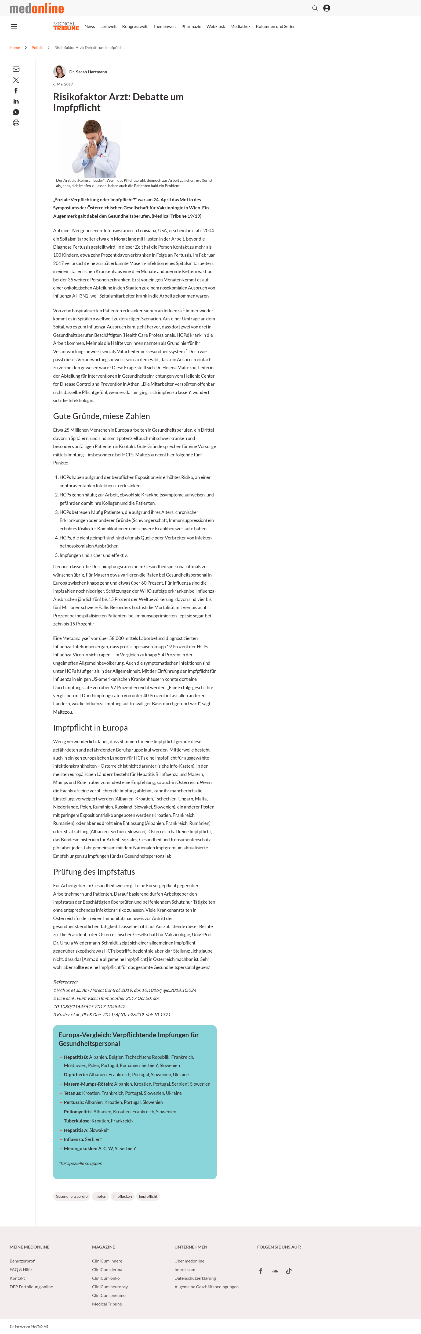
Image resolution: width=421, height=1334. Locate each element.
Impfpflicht (148, 1196)
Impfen (100, 1196)
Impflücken (122, 1196)
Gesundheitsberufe (72, 1196)
